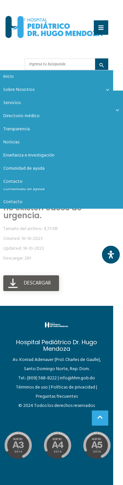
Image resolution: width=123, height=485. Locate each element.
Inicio (8, 76)
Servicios (12, 103)
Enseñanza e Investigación (28, 155)
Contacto (13, 202)
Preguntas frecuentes (57, 396)
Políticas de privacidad (73, 387)
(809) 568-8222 (42, 378)
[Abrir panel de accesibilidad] (111, 255)
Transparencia (16, 129)
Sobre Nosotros (56, 89)
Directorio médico (21, 116)
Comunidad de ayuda (24, 189)
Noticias (11, 142)
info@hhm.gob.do (77, 378)
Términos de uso (32, 387)
